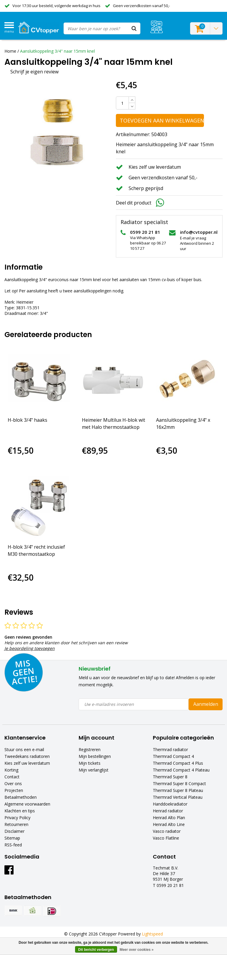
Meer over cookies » (137, 950)
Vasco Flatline (166, 838)
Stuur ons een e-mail (24, 749)
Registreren (89, 749)
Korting (11, 770)
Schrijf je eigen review (34, 71)
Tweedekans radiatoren (27, 756)
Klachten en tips (19, 811)
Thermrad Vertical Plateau (177, 797)
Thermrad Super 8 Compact (179, 783)
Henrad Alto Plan (169, 817)
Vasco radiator (167, 831)
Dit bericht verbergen (96, 950)
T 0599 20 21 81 (168, 885)
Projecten (13, 790)
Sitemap (12, 838)
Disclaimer (14, 831)
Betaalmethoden (20, 797)
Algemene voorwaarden (27, 804)
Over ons (13, 783)
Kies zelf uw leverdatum (27, 763)
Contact (12, 777)
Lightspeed (152, 934)
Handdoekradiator (170, 804)
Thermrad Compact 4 (173, 756)
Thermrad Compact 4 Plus (178, 763)
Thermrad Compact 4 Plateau (181, 770)
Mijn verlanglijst (93, 770)
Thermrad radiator (170, 749)
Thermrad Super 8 (170, 777)
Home (10, 51)
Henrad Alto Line (169, 824)
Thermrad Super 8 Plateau (178, 790)
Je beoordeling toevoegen (29, 648)
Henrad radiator (168, 811)
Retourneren (16, 824)
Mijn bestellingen (95, 756)
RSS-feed (13, 845)
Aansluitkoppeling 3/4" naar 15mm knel (57, 51)
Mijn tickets (89, 763)
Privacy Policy (17, 817)
